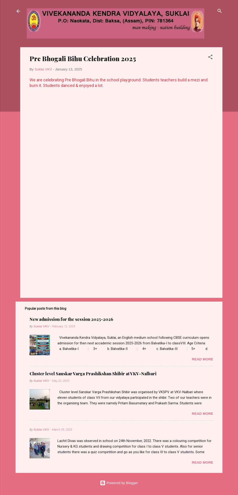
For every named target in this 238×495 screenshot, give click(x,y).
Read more (202, 359)
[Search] (219, 12)
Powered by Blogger (119, 483)
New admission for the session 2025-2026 (71, 319)
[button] (210, 57)
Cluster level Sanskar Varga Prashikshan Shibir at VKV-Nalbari (93, 373)
